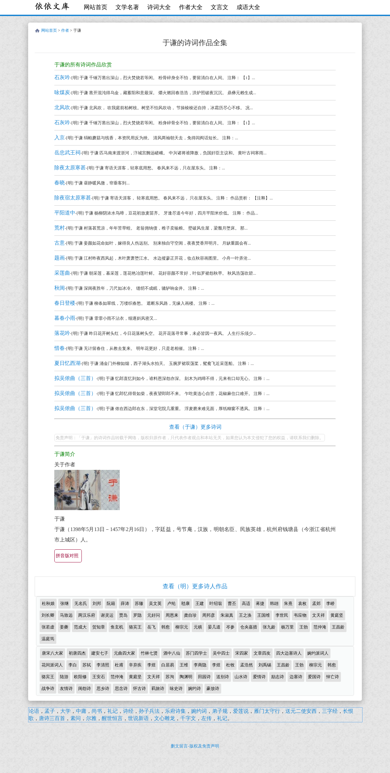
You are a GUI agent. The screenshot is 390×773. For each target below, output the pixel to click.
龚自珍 (190, 615)
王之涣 (245, 615)
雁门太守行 (267, 711)
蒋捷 (260, 603)
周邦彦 (208, 615)
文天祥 (318, 615)
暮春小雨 (64, 318)
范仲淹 (319, 627)
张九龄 (269, 627)
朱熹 (288, 603)
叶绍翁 (215, 603)
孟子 (49, 711)
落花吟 (62, 333)
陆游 (64, 676)
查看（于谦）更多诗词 (195, 427)
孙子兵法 (149, 711)
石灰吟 (62, 77)
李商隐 (200, 664)
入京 (59, 137)
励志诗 (277, 676)
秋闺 (59, 288)
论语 (34, 711)
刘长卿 (48, 615)
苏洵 (170, 676)
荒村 (59, 228)
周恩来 (172, 615)
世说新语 (138, 718)
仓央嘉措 (248, 627)
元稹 (198, 627)
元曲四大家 (124, 653)
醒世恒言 (112, 718)
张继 (64, 603)
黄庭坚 (336, 615)
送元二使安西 (301, 711)
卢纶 (171, 603)
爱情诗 (259, 676)
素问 (75, 718)
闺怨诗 (84, 688)
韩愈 (165, 627)
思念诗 (121, 688)
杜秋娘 (48, 603)
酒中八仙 (171, 653)
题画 (59, 258)
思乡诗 (103, 688)
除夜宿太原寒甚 (72, 197)
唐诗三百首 (52, 718)
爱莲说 (241, 711)
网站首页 (95, 7)
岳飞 (151, 627)
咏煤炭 (62, 92)
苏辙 (139, 603)
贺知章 (98, 627)
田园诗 (204, 676)
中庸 (81, 711)
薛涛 (125, 603)
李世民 (281, 615)
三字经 (330, 711)
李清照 (103, 664)
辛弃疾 (135, 664)
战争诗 (48, 688)
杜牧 (230, 664)
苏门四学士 (196, 653)
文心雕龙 (164, 718)
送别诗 (222, 676)
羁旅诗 (157, 688)
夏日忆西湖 (67, 363)
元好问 (153, 615)
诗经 (128, 711)
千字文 (188, 718)
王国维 (263, 615)
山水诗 (241, 676)
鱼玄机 (117, 627)
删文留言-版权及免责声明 (195, 746)
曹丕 (232, 603)
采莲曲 (62, 273)
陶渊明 (186, 676)
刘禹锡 (264, 664)
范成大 (80, 627)
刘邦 (97, 603)
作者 (65, 30)
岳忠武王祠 (67, 152)
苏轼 (86, 664)
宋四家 (241, 653)
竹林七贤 (149, 653)
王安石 (98, 676)
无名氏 (80, 603)
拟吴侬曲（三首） (75, 378)
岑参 (230, 627)
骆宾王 (135, 627)
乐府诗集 (175, 711)
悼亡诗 (332, 676)
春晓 (59, 182)
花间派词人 (52, 664)
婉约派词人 (317, 653)
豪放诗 (212, 688)
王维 (184, 664)
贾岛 (123, 615)
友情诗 (66, 688)
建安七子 (99, 653)
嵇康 (185, 603)
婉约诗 (194, 688)
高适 (246, 603)
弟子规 (220, 711)
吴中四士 (221, 653)
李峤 (330, 603)
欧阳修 (80, 676)
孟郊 (316, 603)
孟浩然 (246, 664)
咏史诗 (176, 688)
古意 (59, 243)
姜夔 (64, 627)
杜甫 (119, 664)
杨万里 (287, 627)
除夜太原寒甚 (70, 167)
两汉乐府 (86, 615)
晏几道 (214, 627)
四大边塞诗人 (289, 653)
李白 (72, 664)
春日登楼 (64, 303)
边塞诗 (296, 676)
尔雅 (91, 718)
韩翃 (274, 603)
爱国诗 (314, 676)
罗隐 (137, 615)
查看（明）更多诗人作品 (195, 586)
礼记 (112, 711)
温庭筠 (48, 638)
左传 (206, 718)
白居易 (167, 664)
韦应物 (300, 615)
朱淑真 (227, 615)
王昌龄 (338, 627)
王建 (199, 603)
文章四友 (262, 653)
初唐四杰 (77, 653)
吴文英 (155, 603)
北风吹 (62, 107)
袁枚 (302, 603)
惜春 (59, 348)
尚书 (97, 711)
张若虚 (48, 627)
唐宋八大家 (52, 653)
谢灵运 (107, 615)
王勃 (303, 627)
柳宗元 (181, 627)
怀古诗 (139, 688)
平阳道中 (64, 212)
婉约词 (199, 711)
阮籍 (111, 603)
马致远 (66, 615)
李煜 (151, 664)
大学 (65, 711)
